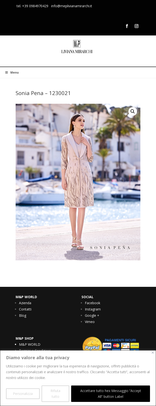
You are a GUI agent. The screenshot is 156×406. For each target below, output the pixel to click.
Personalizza (23, 393)
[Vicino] (153, 352)
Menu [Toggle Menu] (12, 72)
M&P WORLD (29, 344)
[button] (132, 111)
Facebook (92, 303)
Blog (22, 315)
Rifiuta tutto (55, 393)
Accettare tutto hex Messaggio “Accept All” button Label (110, 393)
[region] (78, 378)
